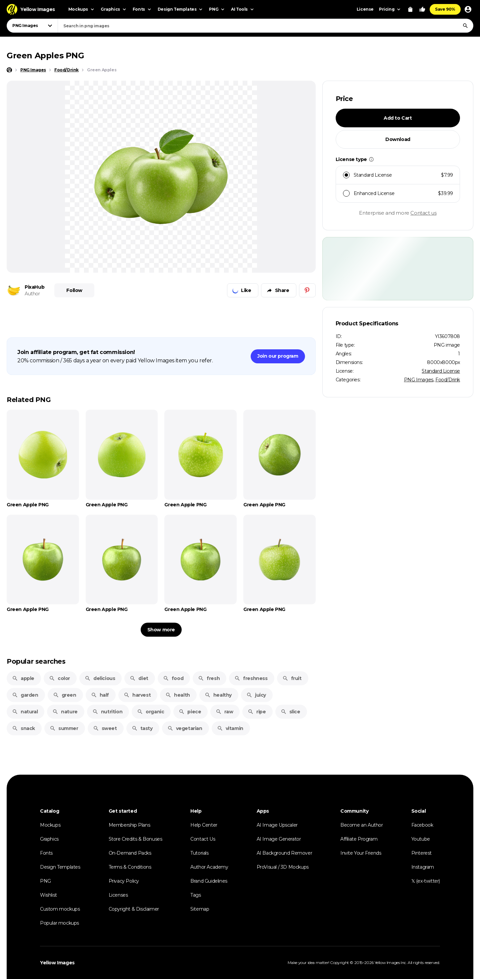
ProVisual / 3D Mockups (283, 867)
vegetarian (184, 728)
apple (23, 678)
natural (25, 712)
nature (65, 712)
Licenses (118, 895)
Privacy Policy (124, 881)
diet (139, 678)
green (64, 695)
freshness (250, 678)
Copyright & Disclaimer (134, 909)
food (173, 678)
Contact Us (202, 839)
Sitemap (199, 909)
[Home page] (9, 70)
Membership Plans (129, 825)
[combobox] (265, 25)
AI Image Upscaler (277, 825)
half (100, 695)
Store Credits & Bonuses (135, 839)
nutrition (107, 712)
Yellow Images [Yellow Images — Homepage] (57, 963)
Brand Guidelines (208, 881)
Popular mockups (59, 923)
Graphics (49, 839)
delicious (100, 678)
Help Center (203, 825)
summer (64, 728)
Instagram (422, 867)
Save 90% (445, 9)
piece (190, 712)
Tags (195, 895)
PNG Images (418, 380)
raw (224, 712)
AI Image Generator (279, 839)
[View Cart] (410, 9)
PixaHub (34, 287)
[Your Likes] (422, 9)
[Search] (465, 26)
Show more (161, 630)
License (365, 9)
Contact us (423, 213)
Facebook (422, 825)
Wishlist (48, 895)
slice (290, 712)
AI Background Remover (284, 853)
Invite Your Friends (360, 853)
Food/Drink (447, 380)
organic (150, 712)
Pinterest (421, 853)
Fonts (46, 853)
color (59, 678)
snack (23, 728)
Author (32, 294)
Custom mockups (60, 909)
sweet (105, 728)
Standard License (441, 371)
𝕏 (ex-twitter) (425, 881)
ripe (257, 712)
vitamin (230, 728)
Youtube (420, 839)
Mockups (50, 825)
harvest (137, 695)
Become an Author (361, 825)
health (177, 695)
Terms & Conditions (130, 867)
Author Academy (209, 867)
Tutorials (199, 853)
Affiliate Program (358, 839)
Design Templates (60, 867)
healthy (218, 695)
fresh (209, 678)
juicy (256, 695)
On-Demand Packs (130, 853)
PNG (45, 881)
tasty (142, 728)
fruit (292, 678)
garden (25, 695)
